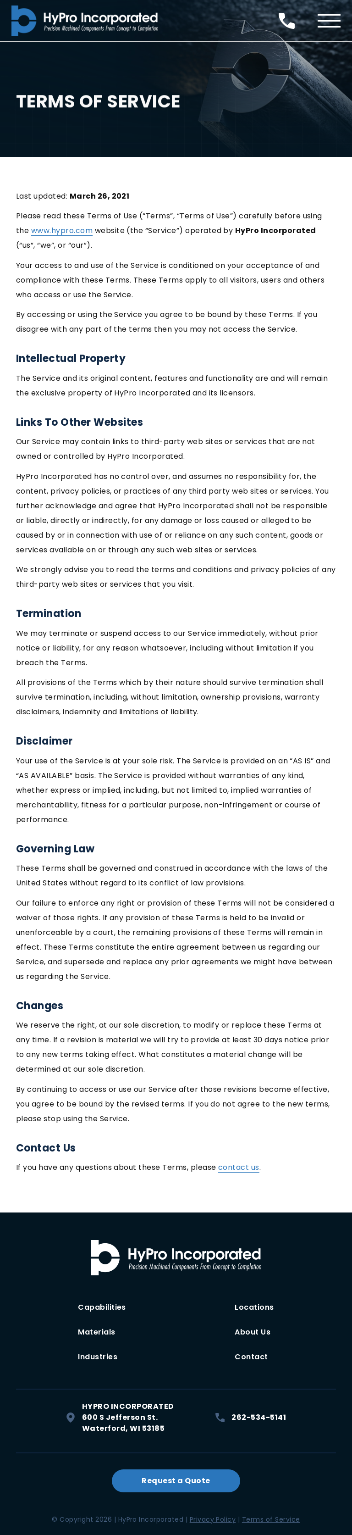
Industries (97, 1356)
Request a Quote (176, 1480)
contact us (238, 1167)
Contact (251, 1356)
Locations (254, 1307)
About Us (252, 1332)
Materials (96, 1332)
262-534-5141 (250, 1417)
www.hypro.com (62, 230)
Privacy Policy (213, 1519)
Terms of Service (271, 1519)
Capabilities (102, 1307)
